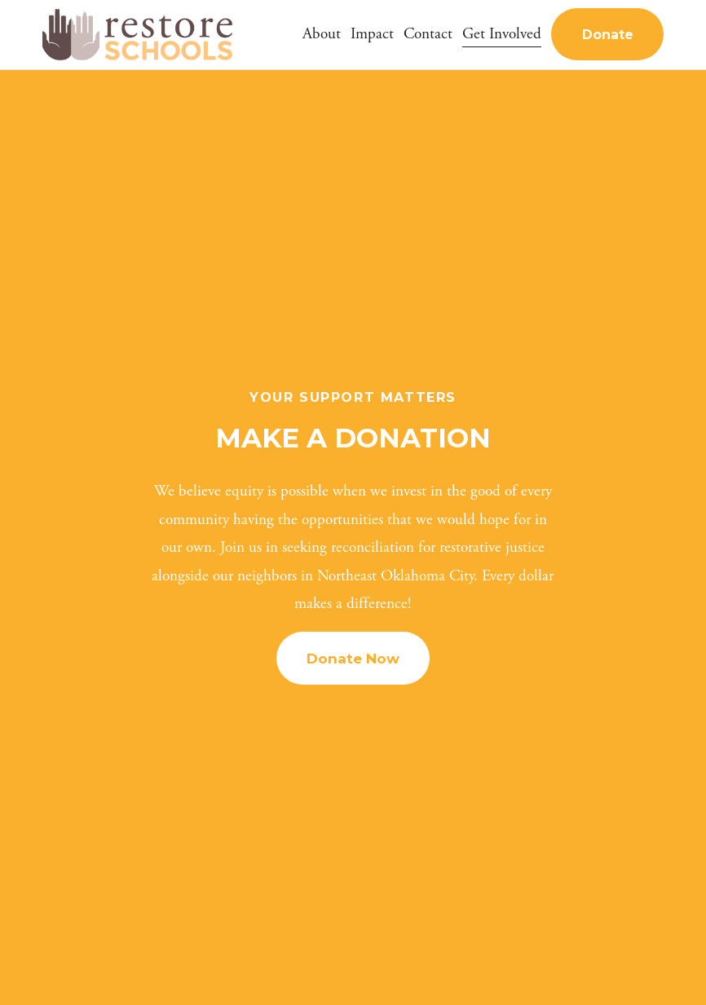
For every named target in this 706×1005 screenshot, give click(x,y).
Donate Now (353, 658)
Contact (428, 34)
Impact (372, 34)
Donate (607, 34)
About (321, 34)
